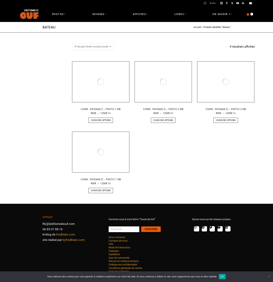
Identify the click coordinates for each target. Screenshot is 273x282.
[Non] (268, 276)
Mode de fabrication (119, 247)
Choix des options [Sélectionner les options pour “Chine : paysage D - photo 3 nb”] (163, 120)
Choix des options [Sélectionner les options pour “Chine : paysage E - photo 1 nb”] (101, 120)
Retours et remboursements (124, 261)
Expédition (114, 254)
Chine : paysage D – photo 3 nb (163, 109)
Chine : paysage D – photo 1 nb (101, 179)
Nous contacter (117, 237)
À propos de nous (118, 240)
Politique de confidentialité (123, 264)
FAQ (111, 244)
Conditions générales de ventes (125, 268)
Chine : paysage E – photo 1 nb (101, 109)
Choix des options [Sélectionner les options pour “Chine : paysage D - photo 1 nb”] (101, 190)
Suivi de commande (119, 257)
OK (222, 276)
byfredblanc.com (74, 240)
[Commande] (93, 46)
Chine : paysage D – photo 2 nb (226, 109)
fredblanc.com (65, 234)
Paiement (114, 251)
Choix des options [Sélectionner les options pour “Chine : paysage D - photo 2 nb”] (226, 120)
